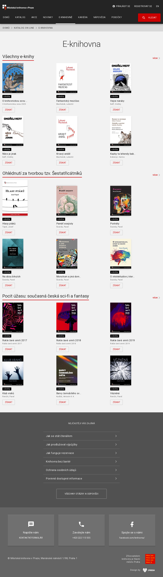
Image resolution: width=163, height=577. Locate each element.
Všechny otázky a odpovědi (81, 493)
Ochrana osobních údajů (61, 470)
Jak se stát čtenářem (59, 436)
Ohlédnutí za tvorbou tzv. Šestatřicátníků (42, 173)
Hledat (149, 18)
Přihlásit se (121, 6)
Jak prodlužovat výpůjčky (61, 444)
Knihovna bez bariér (58, 461)
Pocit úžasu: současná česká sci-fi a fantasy (45, 296)
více (155, 58)
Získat (8, 110)
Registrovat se (143, 6)
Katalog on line (24, 28)
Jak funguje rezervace (60, 453)
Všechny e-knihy (18, 56)
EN (157, 6)
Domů (6, 28)
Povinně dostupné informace (64, 478)
